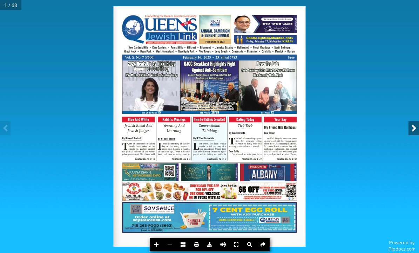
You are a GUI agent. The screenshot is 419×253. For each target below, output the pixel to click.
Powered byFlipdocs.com (401, 245)
